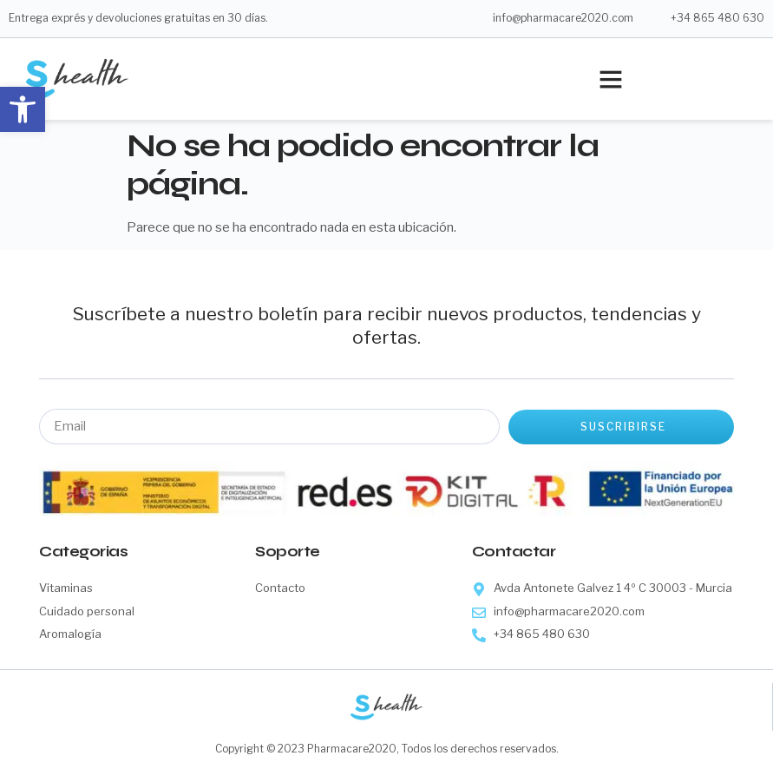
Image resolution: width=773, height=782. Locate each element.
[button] (22, 109)
